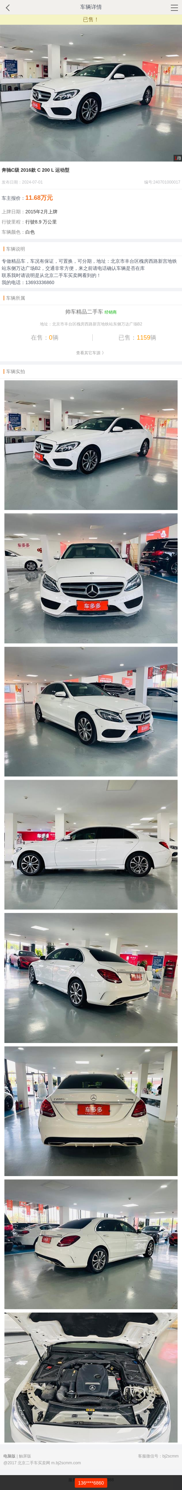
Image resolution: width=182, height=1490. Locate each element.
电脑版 (9, 1456)
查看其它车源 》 (91, 352)
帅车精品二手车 (84, 312)
